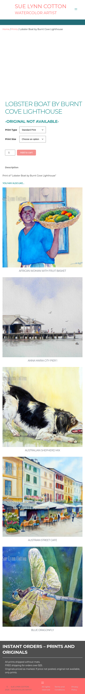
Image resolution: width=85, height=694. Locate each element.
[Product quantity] (10, 152)
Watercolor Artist (36, 13)
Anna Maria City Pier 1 (42, 360)
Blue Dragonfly (42, 630)
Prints (14, 29)
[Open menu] (76, 9)
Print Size (10, 139)
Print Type (11, 129)
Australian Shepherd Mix (42, 450)
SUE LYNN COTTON (40, 6)
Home (6, 29)
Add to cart (26, 152)
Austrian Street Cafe (42, 540)
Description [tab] (11, 167)
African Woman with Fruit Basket (42, 270)
